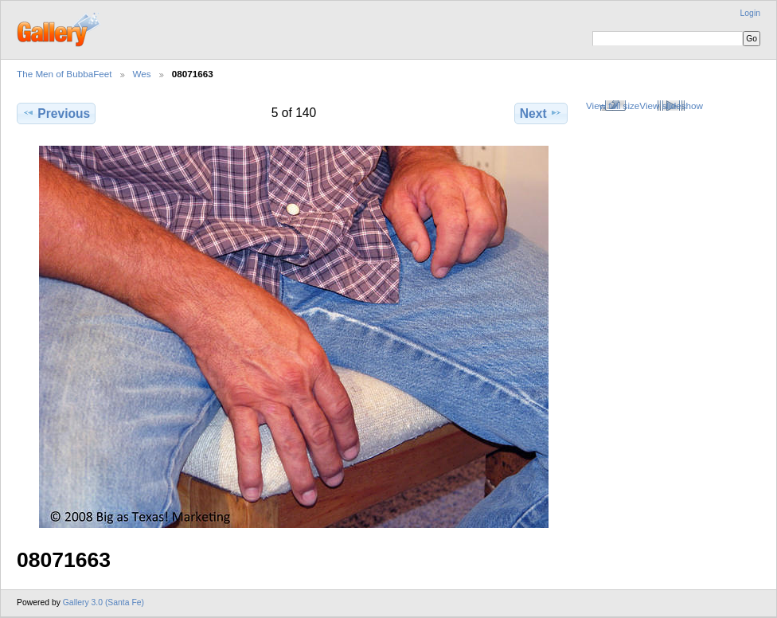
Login (750, 13)
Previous (56, 113)
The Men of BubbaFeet (64, 73)
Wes (142, 73)
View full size (612, 105)
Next (541, 113)
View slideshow (671, 105)
